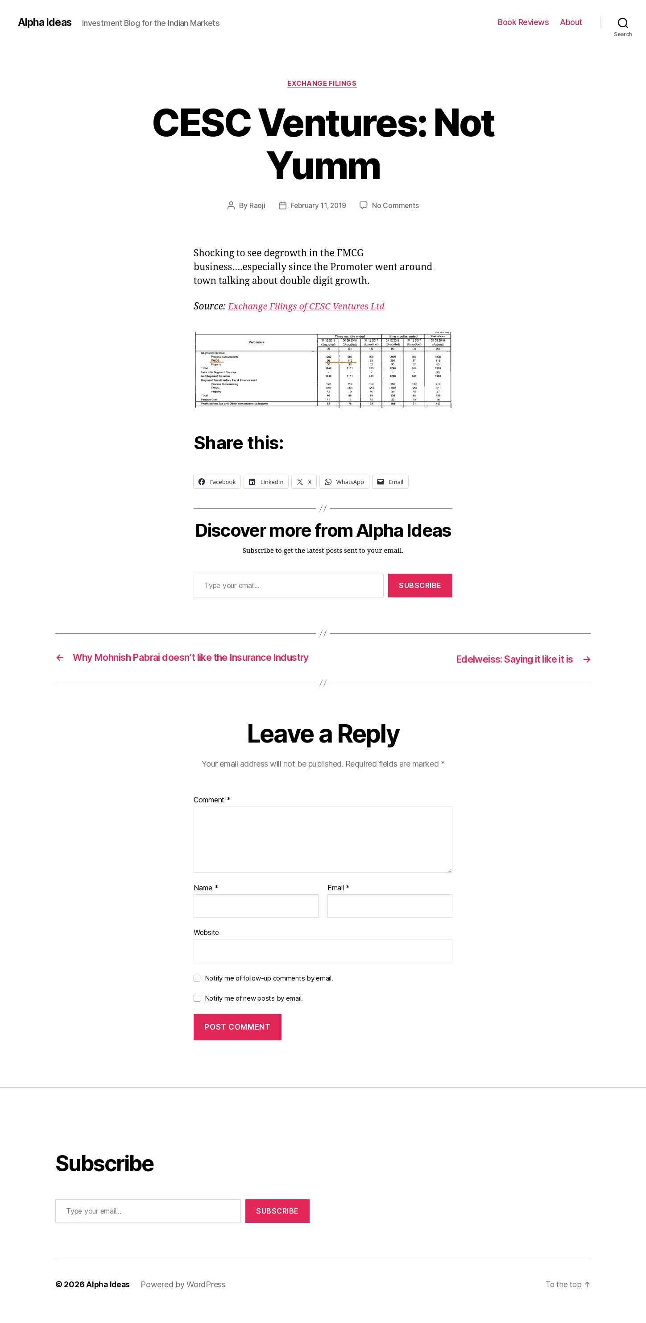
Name (206, 901)
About (571, 22)
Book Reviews (523, 22)
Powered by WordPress (185, 1297)
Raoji (256, 206)
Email (338, 901)
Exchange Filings (323, 84)
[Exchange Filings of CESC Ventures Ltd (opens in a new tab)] (311, 307)
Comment (212, 814)
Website (206, 945)
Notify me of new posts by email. (254, 1011)
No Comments (396, 206)
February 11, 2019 (318, 206)
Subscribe (420, 586)
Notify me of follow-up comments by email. (269, 991)
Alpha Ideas (46, 22)
